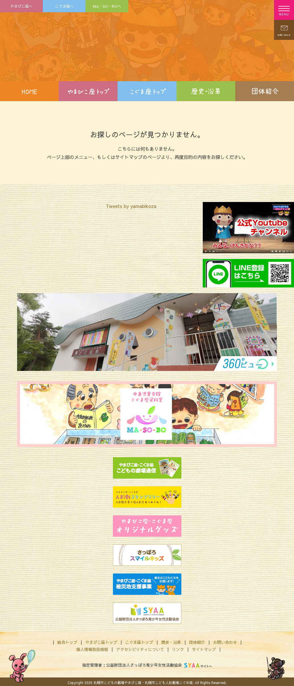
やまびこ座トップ (101, 642)
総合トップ (67, 642)
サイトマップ (204, 649)
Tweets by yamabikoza (131, 206)
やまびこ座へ (21, 6)
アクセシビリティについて (140, 649)
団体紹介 (197, 642)
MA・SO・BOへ (107, 6)
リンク (178, 649)
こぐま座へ (64, 6)
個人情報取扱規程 (92, 649)
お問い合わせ (225, 642)
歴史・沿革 (171, 642)
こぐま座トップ (139, 642)
